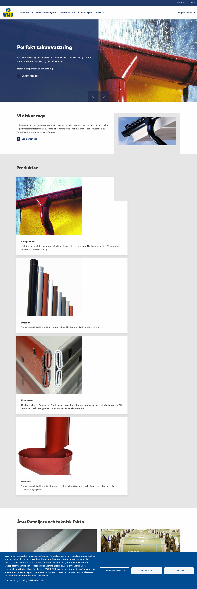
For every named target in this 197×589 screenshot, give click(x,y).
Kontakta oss (180, 3)
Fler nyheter (98, 513)
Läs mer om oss (30, 75)
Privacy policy (10, 580)
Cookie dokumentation (37, 580)
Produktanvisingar (51, 544)
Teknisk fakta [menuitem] (66, 12)
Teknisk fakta (49, 549)
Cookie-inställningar (114, 570)
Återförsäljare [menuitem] (85, 12)
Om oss (74, 544)
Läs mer (31, 408)
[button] (93, 96)
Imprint (22, 580)
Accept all (178, 570)
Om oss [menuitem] (100, 12)
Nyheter (192, 3)
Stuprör (18, 549)
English (181, 12)
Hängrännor (20, 544)
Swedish (191, 12)
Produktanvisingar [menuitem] (45, 12)
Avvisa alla (146, 570)
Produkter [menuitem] (25, 12)
